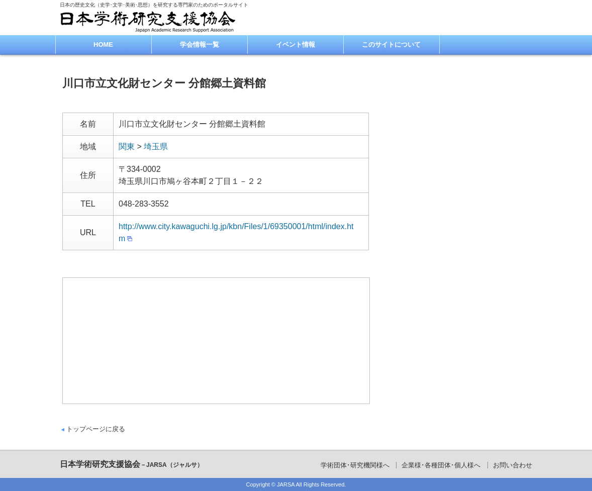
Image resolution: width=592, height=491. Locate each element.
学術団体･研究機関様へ (355, 465)
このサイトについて (391, 44)
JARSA (285, 484)
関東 (127, 146)
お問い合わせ (512, 465)
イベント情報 (295, 44)
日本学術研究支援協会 (131, 464)
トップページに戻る (95, 429)
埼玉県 (156, 146)
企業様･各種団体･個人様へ (441, 465)
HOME (103, 44)
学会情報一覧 (199, 44)
